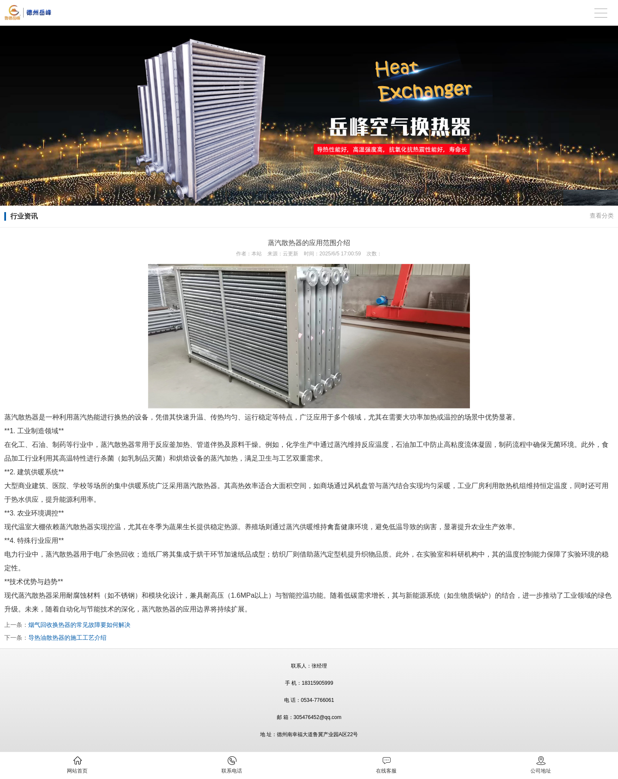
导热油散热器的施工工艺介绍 (67, 637)
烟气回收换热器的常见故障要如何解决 (79, 624)
